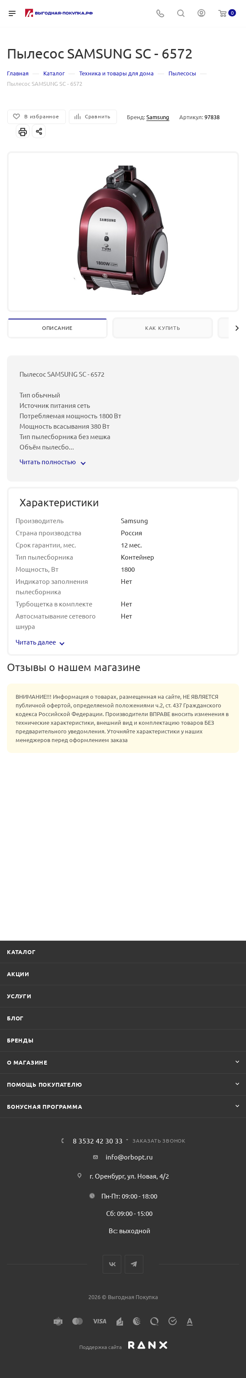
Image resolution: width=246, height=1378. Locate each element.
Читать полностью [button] (52, 461)
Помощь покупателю (44, 1084)
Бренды (20, 1040)
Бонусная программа (44, 1106)
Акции (18, 973)
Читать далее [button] (40, 642)
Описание (57, 327)
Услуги (19, 996)
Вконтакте (112, 1264)
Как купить (162, 327)
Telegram (134, 1264)
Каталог (21, 951)
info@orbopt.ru (129, 1157)
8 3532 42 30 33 (98, 1140)
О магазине (27, 1062)
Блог (15, 1018)
